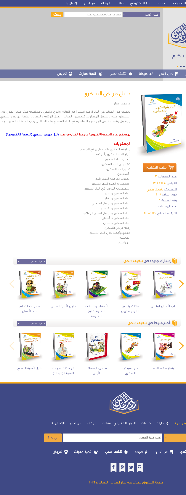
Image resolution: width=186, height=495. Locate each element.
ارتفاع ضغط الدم (163, 368)
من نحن (89, 3)
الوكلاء (105, 3)
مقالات (120, 3)
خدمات (162, 3)
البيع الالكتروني (141, 3)
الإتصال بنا (71, 3)
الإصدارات (179, 3)
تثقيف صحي (155, 189)
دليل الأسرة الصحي (63, 306)
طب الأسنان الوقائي (164, 306)
